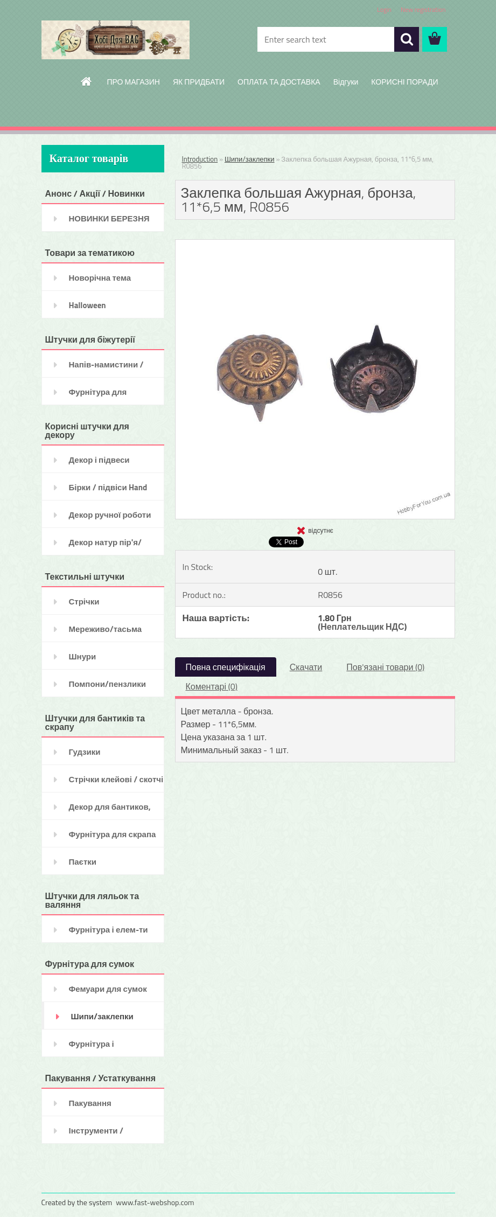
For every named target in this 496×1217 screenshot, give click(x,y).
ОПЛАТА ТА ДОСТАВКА (278, 81)
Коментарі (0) (211, 686)
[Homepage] (86, 81)
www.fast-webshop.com (155, 1202)
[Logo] (115, 40)
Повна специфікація (226, 666)
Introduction (200, 159)
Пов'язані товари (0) (385, 666)
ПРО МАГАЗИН (133, 81)
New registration (423, 9)
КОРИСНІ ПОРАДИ (404, 81)
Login (384, 9)
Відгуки (346, 81)
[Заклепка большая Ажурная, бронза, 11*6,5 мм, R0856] (315, 244)
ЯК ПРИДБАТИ (199, 81)
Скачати (306, 666)
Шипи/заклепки (250, 159)
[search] (406, 39)
